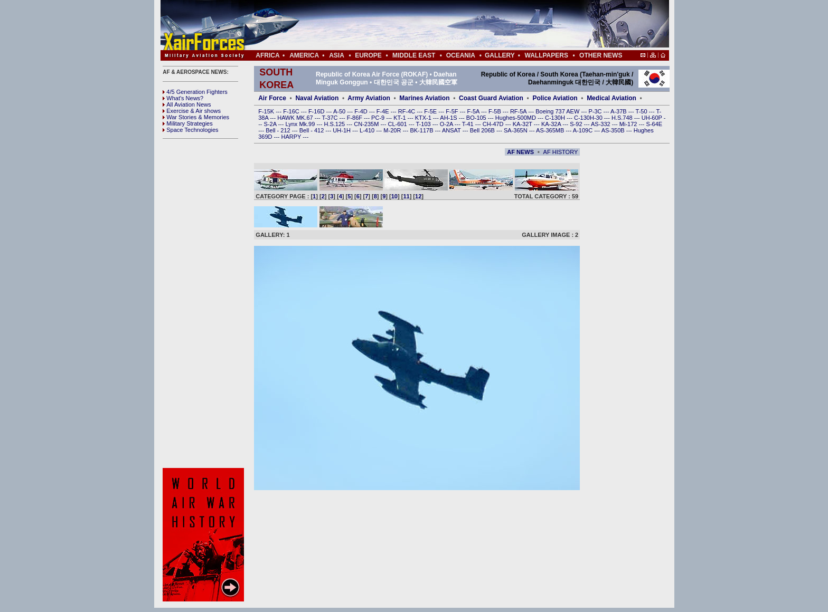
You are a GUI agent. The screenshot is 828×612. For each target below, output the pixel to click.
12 (418, 196)
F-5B (495, 111)
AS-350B (613, 130)
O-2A (447, 124)
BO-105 (477, 117)
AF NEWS (520, 152)
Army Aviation (368, 98)
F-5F (452, 111)
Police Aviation (554, 98)
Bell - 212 (279, 130)
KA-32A (551, 124)
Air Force (272, 98)
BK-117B (422, 130)
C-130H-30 (589, 117)
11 (406, 196)
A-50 (340, 111)
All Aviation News (187, 104)
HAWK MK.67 (296, 117)
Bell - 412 (312, 130)
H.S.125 (335, 124)
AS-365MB (551, 130)
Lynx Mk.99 (301, 124)
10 (394, 196)
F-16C (292, 111)
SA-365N (516, 130)
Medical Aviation (611, 98)
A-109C (583, 130)
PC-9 (378, 117)
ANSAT (452, 130)
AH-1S (449, 117)
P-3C (595, 111)
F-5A (474, 111)
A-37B (619, 111)
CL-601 (398, 124)
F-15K (267, 111)
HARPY (292, 136)
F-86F (355, 117)
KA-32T (523, 124)
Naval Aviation (316, 98)
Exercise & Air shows (192, 111)
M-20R (392, 130)
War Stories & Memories (196, 117)
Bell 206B (483, 130)
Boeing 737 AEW (558, 111)
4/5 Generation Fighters (196, 92)
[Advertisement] (446, 25)
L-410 (368, 130)
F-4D (361, 111)
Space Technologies (190, 130)
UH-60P (653, 117)
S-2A (271, 124)
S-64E (654, 124)
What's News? (183, 98)
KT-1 (400, 117)
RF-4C (407, 111)
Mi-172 (629, 124)
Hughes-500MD (516, 117)
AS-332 (601, 124)
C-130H (556, 117)
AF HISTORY (560, 152)
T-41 (468, 124)
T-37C (331, 117)
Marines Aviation (424, 98)
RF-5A (519, 111)
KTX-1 (424, 117)
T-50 (642, 111)
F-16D (317, 111)
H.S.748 (622, 117)
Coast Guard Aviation (491, 98)
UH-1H (342, 130)
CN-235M (367, 124)
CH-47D (494, 124)
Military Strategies (187, 123)
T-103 (424, 124)
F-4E (384, 111)
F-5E (431, 111)
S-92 (577, 124)
